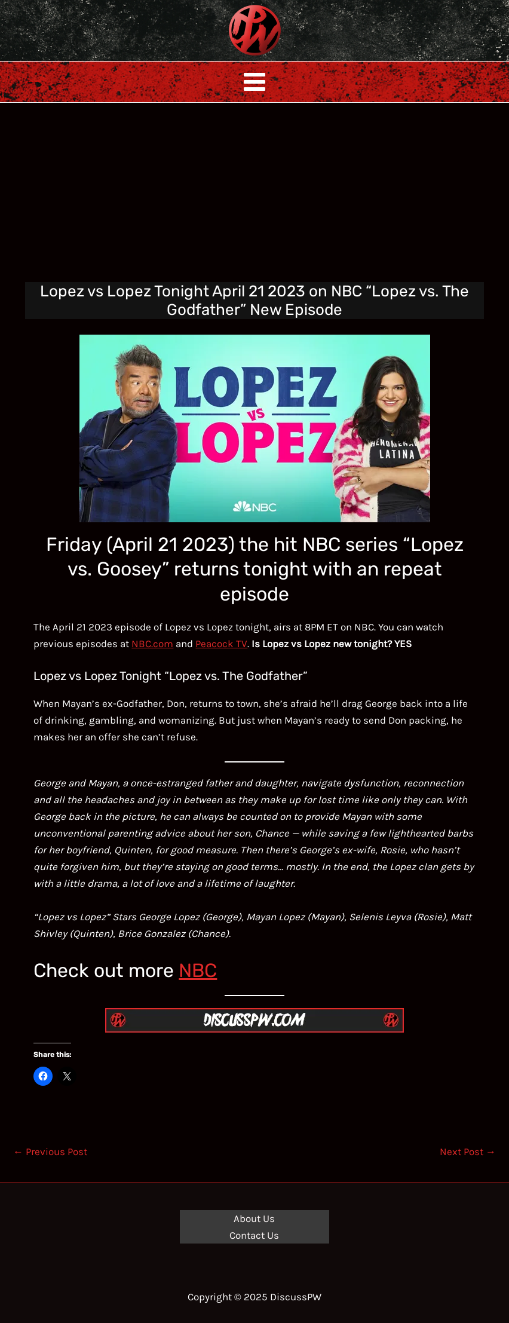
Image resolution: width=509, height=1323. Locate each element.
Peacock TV (221, 644)
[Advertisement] (254, 192)
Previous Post (50, 1151)
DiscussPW (231, 56)
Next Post (468, 1151)
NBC (198, 970)
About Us (254, 1218)
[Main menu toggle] (254, 82)
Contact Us (254, 1235)
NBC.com (152, 644)
